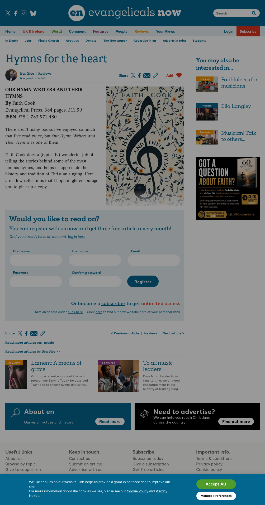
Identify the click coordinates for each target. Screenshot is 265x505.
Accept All (216, 484)
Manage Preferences (216, 495)
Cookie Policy (137, 491)
